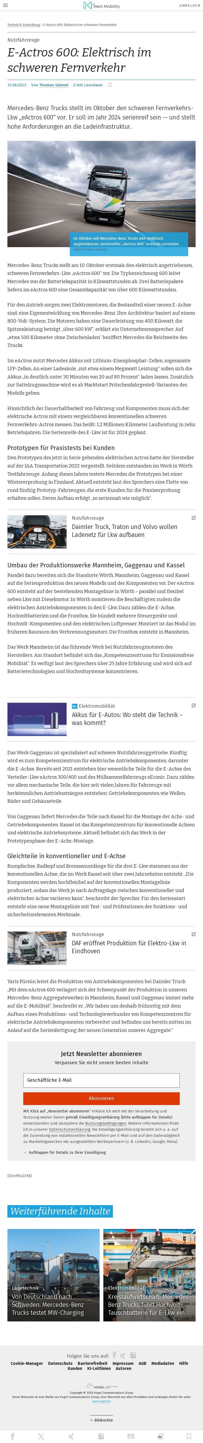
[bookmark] (110, 85)
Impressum (124, 1363)
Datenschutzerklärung (69, 1129)
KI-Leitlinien (99, 1368)
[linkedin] (102, 1436)
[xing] (72, 1436)
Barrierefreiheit (93, 1363)
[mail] (131, 1436)
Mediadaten (163, 1363)
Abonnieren (101, 1098)
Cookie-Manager (27, 1363)
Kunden (75, 1368)
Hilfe (183, 1363)
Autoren (123, 1368)
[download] (161, 1436)
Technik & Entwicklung (23, 25)
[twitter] (42, 1436)
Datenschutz (61, 1363)
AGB (143, 1363)
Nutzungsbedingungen (105, 1123)
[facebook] (13, 1436)
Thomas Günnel (53, 85)
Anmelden (189, 5)
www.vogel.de (101, 1401)
